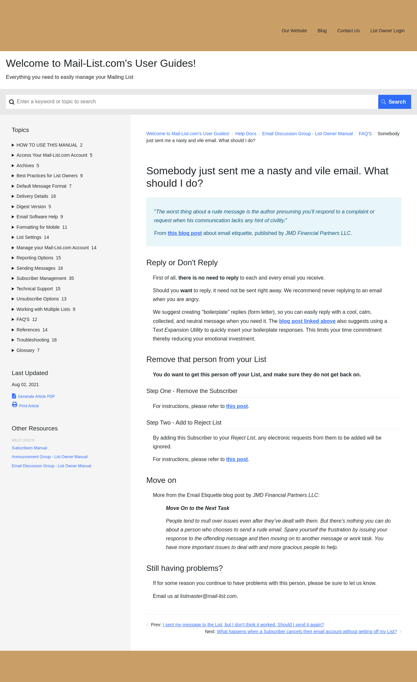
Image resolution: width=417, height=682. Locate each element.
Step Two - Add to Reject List (184, 423)
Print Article (29, 406)
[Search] (208, 102)
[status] (273, 222)
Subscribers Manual (29, 448)
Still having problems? (184, 568)
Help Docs (245, 133)
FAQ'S (365, 133)
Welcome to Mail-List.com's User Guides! (187, 133)
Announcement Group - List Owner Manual (50, 457)
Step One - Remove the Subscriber (191, 391)
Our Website (294, 30)
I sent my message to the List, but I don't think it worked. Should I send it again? (243, 624)
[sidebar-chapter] (65, 145)
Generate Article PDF (36, 396)
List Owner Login (387, 30)
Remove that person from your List (206, 359)
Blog (322, 30)
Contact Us (348, 30)
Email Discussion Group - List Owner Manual (307, 133)
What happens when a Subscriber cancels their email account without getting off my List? (307, 631)
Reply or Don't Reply (182, 263)
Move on (161, 480)
